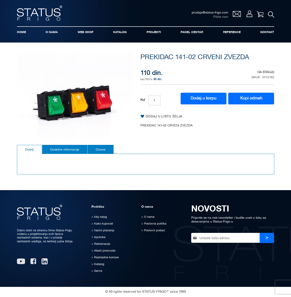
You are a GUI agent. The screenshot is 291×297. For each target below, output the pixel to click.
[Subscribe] (267, 238)
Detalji (29, 149)
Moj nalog (249, 14)
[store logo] (39, 13)
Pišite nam (220, 17)
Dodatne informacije (64, 149)
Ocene (100, 149)
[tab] (29, 149)
